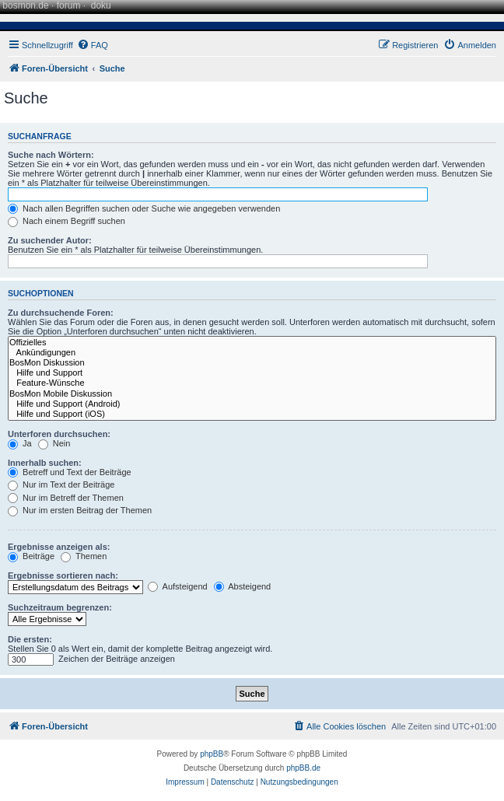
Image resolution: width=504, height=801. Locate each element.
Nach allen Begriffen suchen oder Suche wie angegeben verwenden (144, 208)
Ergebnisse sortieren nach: (63, 575)
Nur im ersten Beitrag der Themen (80, 510)
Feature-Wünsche (252, 383)
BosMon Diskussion (252, 363)
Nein (54, 443)
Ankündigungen (252, 353)
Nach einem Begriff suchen (66, 221)
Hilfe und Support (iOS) (252, 414)
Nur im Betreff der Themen (66, 497)
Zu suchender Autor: (50, 240)
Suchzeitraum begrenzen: (60, 607)
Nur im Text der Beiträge (61, 484)
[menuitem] (92, 45)
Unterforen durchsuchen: (59, 434)
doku (101, 5)
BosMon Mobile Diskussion (252, 394)
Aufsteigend (178, 586)
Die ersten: (30, 639)
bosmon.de (25, 5)
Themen (84, 556)
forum (69, 5)
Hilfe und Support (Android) (252, 404)
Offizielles (252, 343)
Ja (20, 443)
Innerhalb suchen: (45, 462)
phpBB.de (303, 768)
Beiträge (31, 556)
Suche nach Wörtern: (51, 154)
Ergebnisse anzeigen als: (59, 546)
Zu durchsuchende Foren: (61, 312)
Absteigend (242, 586)
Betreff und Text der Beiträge (69, 472)
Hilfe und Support (252, 373)
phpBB (211, 754)
